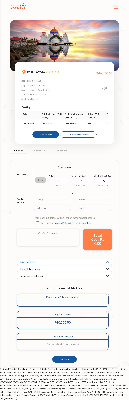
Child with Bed (78, 175)
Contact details (21, 201)
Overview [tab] (40, 150)
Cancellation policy (30, 268)
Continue (64, 359)
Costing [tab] (18, 150)
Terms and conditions (31, 275)
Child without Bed (102, 175)
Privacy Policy (61, 222)
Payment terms (28, 261)
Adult (51, 175)
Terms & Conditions (81, 222)
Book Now (46, 134)
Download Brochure (78, 134)
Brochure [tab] (62, 150)
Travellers (22, 174)
